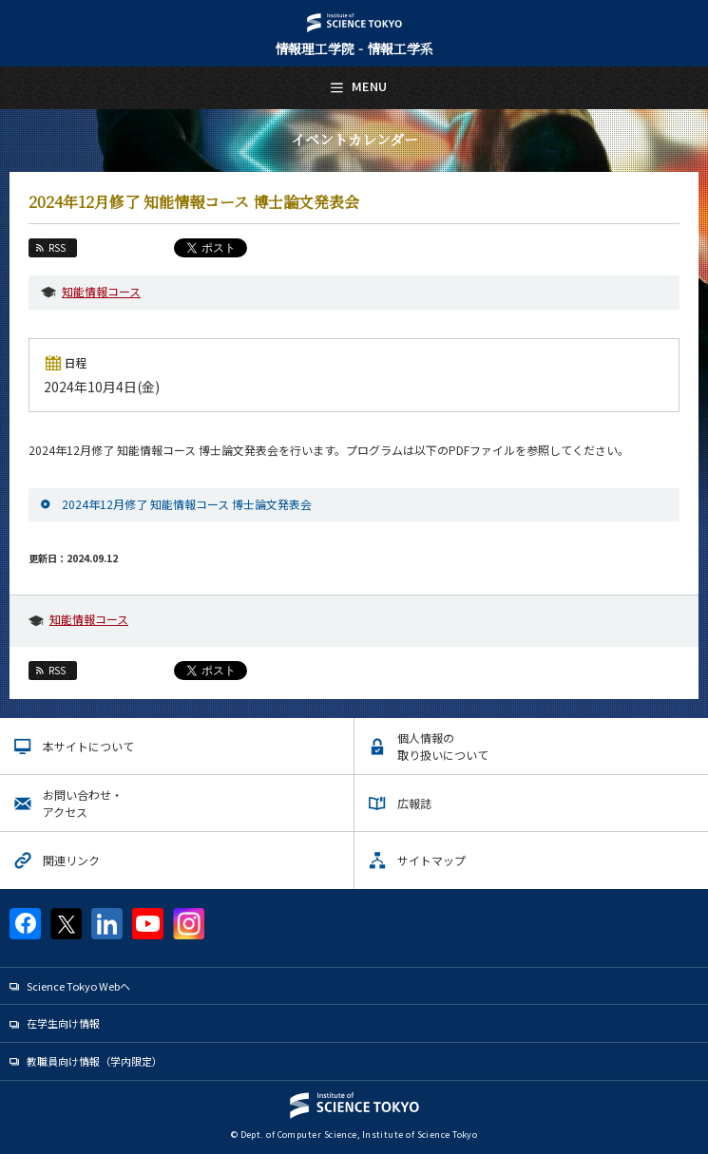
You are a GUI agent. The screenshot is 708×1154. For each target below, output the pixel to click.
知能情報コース (101, 291)
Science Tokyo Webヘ (78, 985)
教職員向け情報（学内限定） (95, 1061)
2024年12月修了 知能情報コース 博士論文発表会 (187, 504)
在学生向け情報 (63, 1023)
